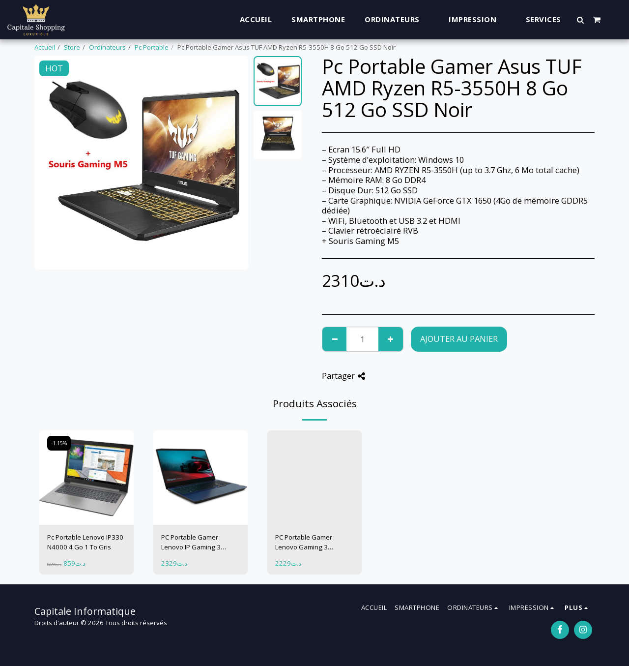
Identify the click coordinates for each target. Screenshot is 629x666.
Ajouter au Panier (459, 338)
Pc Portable (152, 47)
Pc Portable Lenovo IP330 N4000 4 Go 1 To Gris (85, 542)
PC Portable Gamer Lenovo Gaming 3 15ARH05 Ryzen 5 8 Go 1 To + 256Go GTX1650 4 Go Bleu (312, 542)
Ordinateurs (107, 47)
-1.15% (59, 443)
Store (72, 47)
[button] (580, 20)
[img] (86, 477)
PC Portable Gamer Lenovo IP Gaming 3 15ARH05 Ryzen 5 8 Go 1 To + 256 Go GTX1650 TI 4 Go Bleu (199, 542)
